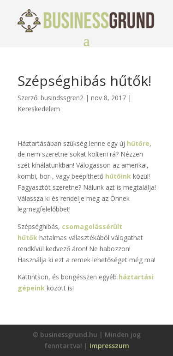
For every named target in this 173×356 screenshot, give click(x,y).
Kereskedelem (39, 108)
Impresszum (109, 345)
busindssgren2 (62, 97)
